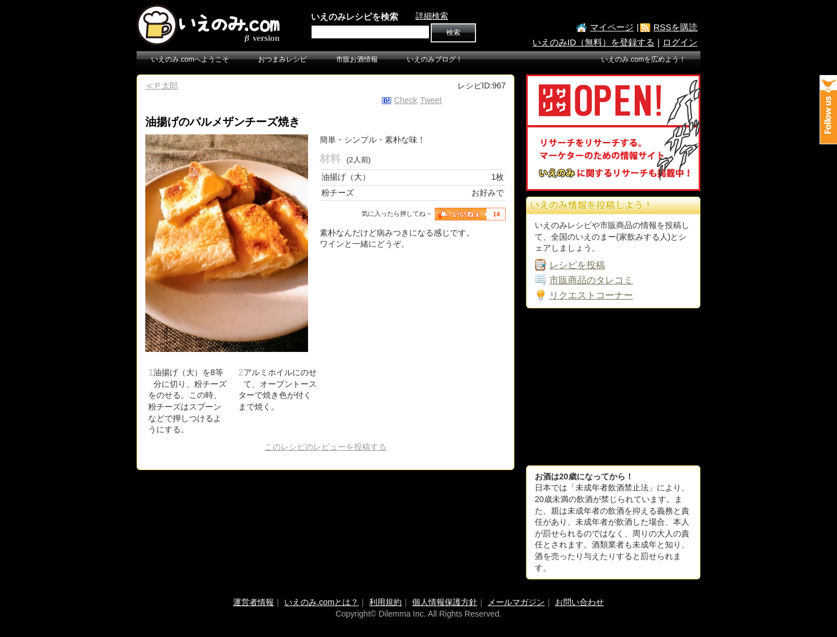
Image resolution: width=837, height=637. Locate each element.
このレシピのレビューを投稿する (325, 446)
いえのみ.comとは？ (321, 602)
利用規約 (385, 602)
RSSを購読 (675, 27)
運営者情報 (253, 602)
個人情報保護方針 (444, 602)
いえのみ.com (209, 25)
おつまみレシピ (282, 59)
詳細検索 (432, 15)
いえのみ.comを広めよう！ (643, 59)
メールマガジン (516, 602)
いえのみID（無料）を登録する (593, 42)
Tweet (431, 100)
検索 (453, 33)
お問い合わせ (579, 602)
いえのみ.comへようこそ (190, 59)
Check (405, 100)
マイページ (612, 27)
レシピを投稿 (577, 265)
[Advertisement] (613, 387)
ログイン (680, 42)
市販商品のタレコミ (591, 280)
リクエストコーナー (591, 295)
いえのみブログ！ (435, 59)
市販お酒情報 (357, 59)
